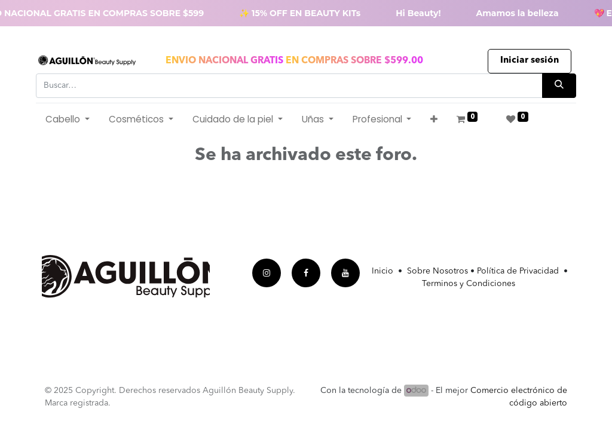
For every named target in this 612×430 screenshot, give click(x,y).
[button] (434, 119)
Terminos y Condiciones (468, 284)
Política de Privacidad (518, 271)
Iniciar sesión (529, 60)
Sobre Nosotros (437, 271)
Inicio (385, 271)
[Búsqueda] (559, 85)
